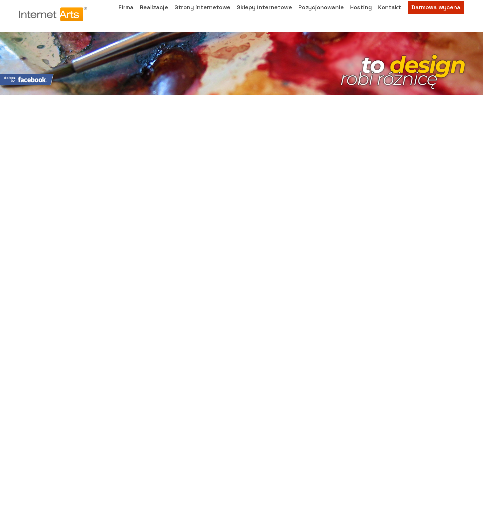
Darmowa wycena (436, 14)
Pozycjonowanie (321, 14)
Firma (126, 14)
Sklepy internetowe (264, 14)
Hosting (361, 14)
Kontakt (389, 14)
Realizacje (154, 14)
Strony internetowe (202, 14)
